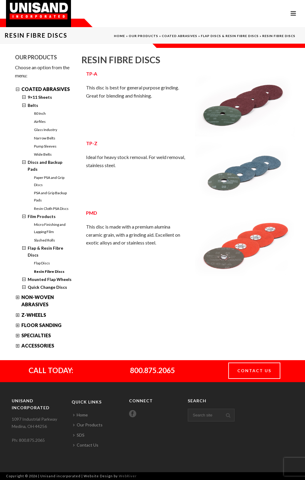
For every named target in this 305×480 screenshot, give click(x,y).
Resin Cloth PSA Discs (51, 208)
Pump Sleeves (45, 146)
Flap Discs (42, 263)
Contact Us (85, 444)
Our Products (143, 36)
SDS (79, 435)
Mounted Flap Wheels (50, 279)
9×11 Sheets (40, 97)
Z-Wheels (33, 315)
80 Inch (40, 113)
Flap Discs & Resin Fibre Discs (230, 36)
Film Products (42, 216)
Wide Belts (43, 154)
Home (119, 36)
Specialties (36, 335)
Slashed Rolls (44, 240)
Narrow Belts (44, 138)
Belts (33, 105)
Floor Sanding (41, 325)
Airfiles (40, 121)
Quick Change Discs (47, 287)
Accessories (37, 345)
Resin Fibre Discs (49, 271)
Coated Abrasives (179, 36)
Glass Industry (45, 129)
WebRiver (128, 476)
